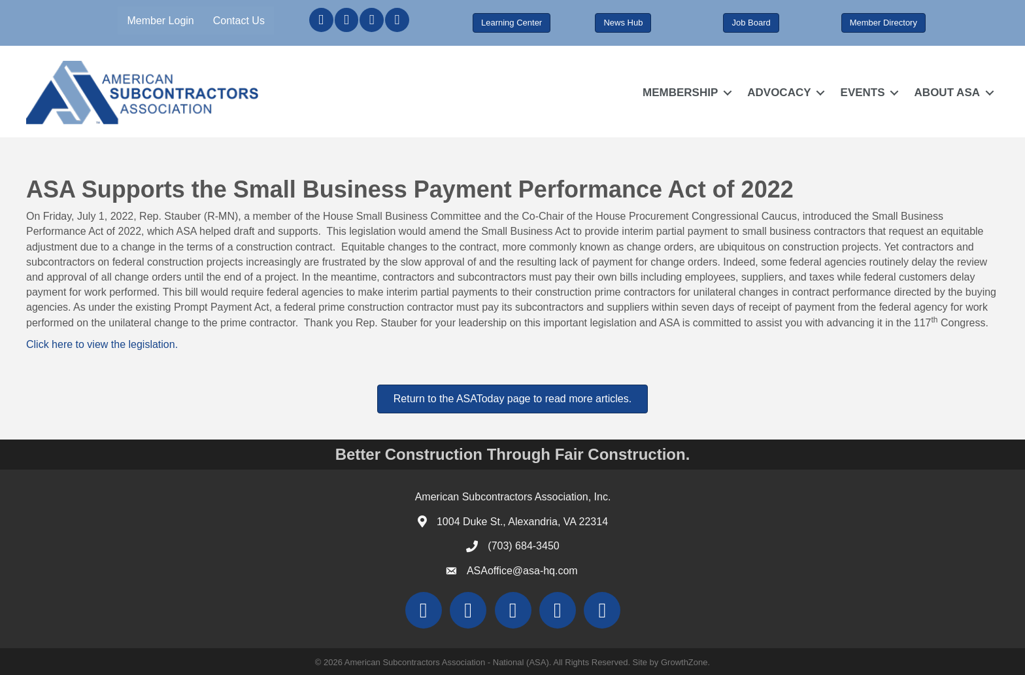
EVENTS (863, 92)
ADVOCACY (779, 92)
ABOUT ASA (947, 92)
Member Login (160, 20)
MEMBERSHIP (680, 92)
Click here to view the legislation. (102, 344)
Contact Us (239, 20)
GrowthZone (684, 662)
